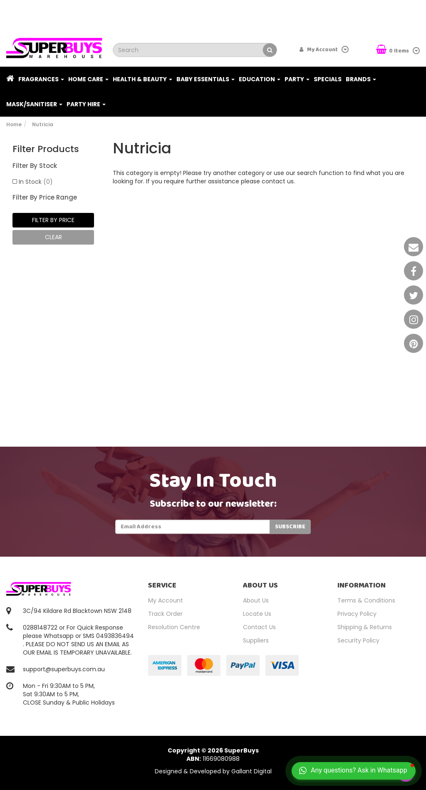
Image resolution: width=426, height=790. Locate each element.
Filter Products (45, 149)
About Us (256, 600)
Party (297, 79)
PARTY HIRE (86, 104)
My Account (165, 600)
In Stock (36, 182)
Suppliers (256, 640)
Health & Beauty (142, 79)
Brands (361, 79)
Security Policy (358, 640)
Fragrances (41, 79)
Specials (328, 79)
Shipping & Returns (364, 627)
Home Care (88, 79)
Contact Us (259, 627)
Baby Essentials (205, 79)
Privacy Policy (356, 614)
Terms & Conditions (366, 600)
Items (393, 50)
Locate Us (257, 614)
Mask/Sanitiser (34, 104)
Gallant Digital (251, 771)
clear (53, 237)
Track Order (165, 614)
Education (259, 79)
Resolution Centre (174, 627)
